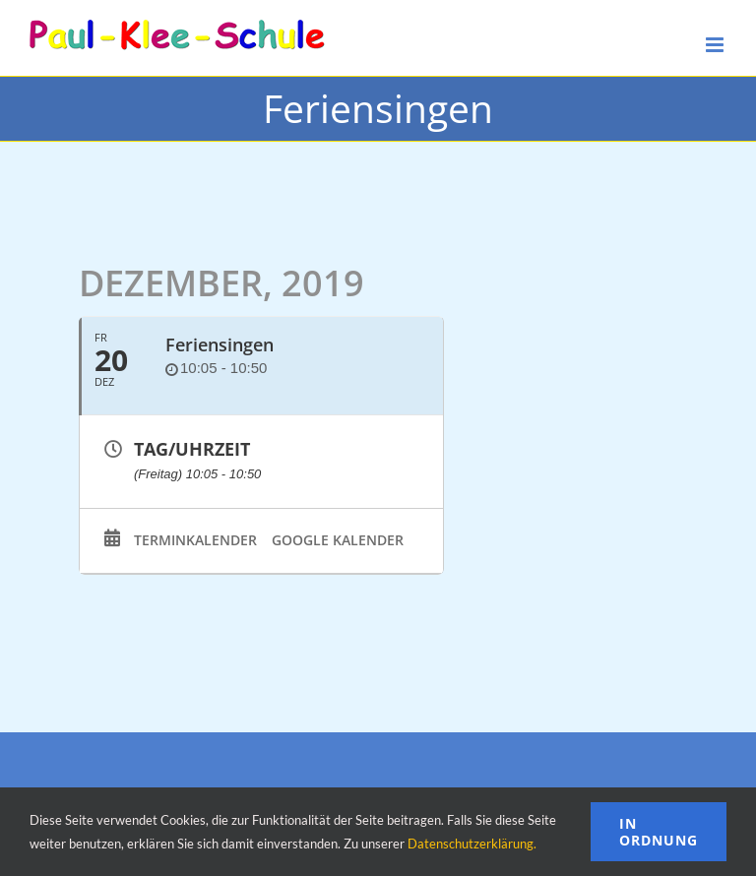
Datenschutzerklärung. (472, 843)
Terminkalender (195, 540)
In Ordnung (658, 831)
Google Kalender (338, 540)
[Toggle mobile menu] (716, 44)
